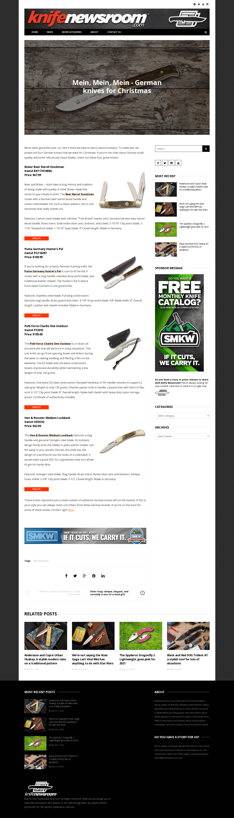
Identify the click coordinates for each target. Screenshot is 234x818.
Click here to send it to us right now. (188, 386)
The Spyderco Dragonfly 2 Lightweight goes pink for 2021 (194, 225)
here (71, 510)
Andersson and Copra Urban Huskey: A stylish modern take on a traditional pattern (193, 186)
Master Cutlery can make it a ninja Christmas (57, 593)
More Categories (69, 32)
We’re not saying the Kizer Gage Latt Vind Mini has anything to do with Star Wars (193, 206)
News (48, 32)
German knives (41, 560)
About (92, 32)
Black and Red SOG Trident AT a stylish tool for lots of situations (193, 246)
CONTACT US (111, 32)
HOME (32, 32)
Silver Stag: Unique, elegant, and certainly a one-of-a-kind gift (113, 593)
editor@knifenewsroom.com (168, 757)
